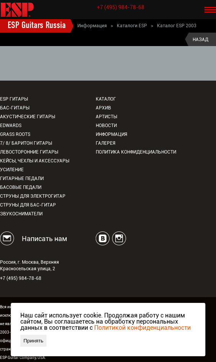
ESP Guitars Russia (37, 25)
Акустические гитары (27, 116)
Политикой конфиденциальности (142, 327)
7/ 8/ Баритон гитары (26, 143)
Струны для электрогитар (32, 196)
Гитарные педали (22, 178)
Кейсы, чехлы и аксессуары (34, 161)
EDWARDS (10, 125)
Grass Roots (15, 134)
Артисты (106, 116)
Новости (106, 125)
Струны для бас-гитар (28, 205)
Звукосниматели (21, 214)
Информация (92, 25)
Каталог (106, 99)
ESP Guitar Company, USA (22, 357)
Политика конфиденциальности (136, 152)
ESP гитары (14, 99)
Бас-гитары (14, 108)
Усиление (12, 169)
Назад (200, 39)
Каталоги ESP (132, 25)
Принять (33, 341)
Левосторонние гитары (29, 152)
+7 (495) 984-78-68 (120, 7)
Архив (103, 108)
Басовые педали (20, 187)
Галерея (105, 143)
